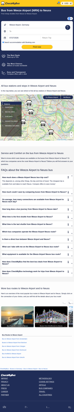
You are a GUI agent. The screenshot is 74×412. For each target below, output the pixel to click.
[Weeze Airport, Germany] (40, 25)
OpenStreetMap (62, 139)
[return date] (56, 38)
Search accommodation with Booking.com (19, 42)
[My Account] (58, 3)
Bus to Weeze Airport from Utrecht (13, 357)
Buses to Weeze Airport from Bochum (14, 342)
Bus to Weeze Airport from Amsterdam (14, 339)
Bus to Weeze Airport (30, 369)
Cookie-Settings (46, 382)
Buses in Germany (16, 369)
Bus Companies (45, 388)
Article (42, 385)
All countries (45, 395)
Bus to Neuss (43, 369)
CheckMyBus (4, 369)
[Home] (28, 3)
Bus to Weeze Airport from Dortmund (14, 350)
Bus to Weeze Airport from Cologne (13, 346)
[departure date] (24, 38)
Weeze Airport (52, 97)
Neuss (66, 97)
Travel (42, 391)
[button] (29, 103)
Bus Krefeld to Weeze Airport (11, 353)
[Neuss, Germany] (40, 31)
